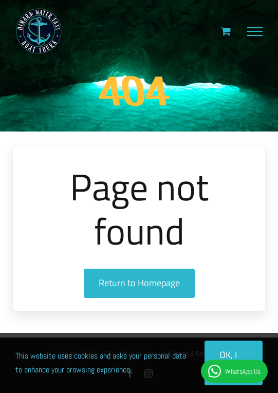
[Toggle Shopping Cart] (226, 31)
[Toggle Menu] (255, 31)
